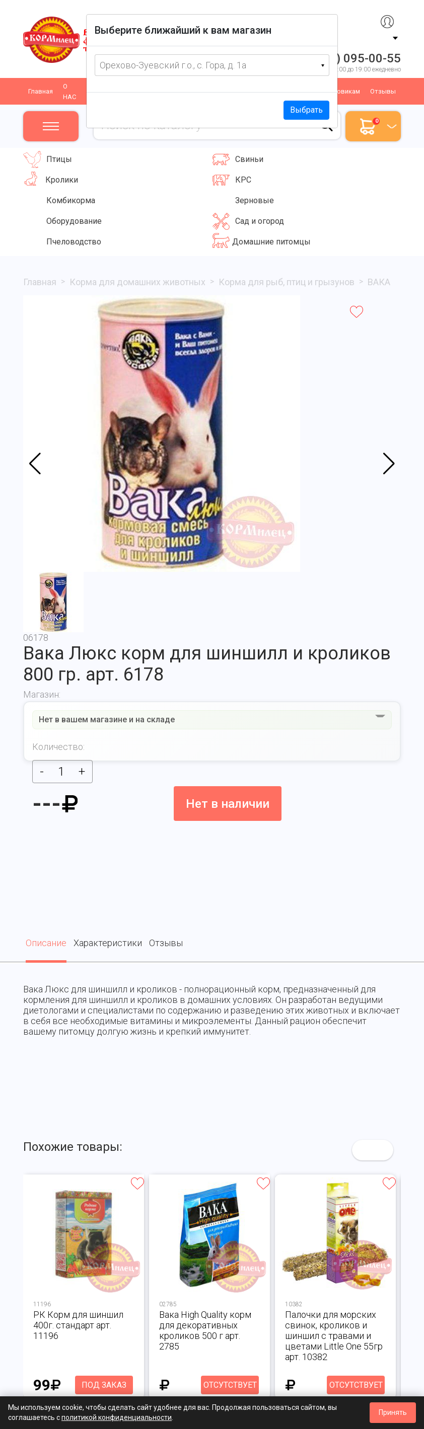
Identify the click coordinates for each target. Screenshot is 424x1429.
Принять (393, 1412)
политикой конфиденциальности (116, 1417)
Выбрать (306, 110)
